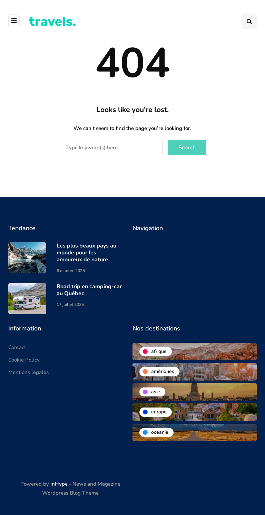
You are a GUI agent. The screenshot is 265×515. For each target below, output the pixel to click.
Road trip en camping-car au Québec (89, 290)
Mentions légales (28, 372)
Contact (17, 347)
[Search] (111, 147)
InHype (59, 483)
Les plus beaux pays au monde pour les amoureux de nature (86, 252)
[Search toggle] (249, 21)
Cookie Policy (24, 359)
